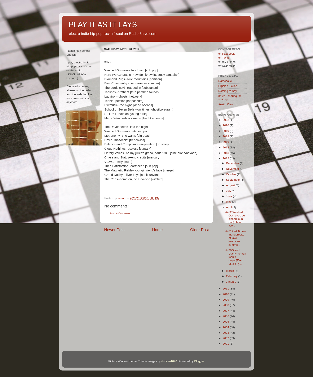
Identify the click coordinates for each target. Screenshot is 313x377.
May (229, 201)
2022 (226, 119)
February (232, 276)
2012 (226, 158)
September (233, 179)
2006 (226, 316)
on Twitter (224, 57)
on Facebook (226, 53)
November (233, 168)
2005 (226, 321)
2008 (226, 305)
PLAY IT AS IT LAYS (103, 24)
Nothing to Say (227, 91)
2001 (226, 343)
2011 (226, 288)
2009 (226, 299)
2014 (226, 147)
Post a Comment (120, 213)
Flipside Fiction (227, 85)
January (231, 281)
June (229, 196)
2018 (226, 136)
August (231, 185)
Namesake (225, 80)
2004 (226, 327)
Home (157, 230)
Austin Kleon (226, 104)
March (230, 270)
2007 (226, 310)
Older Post (199, 230)
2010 (226, 294)
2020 (226, 125)
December (233, 163)
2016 (226, 141)
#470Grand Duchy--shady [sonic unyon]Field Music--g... (235, 257)
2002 (226, 338)
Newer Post (114, 230)
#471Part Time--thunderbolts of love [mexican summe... (235, 238)
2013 (226, 152)
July (229, 190)
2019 (226, 131)
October (231, 174)
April (229, 207)
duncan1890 (169, 361)
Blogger (199, 361)
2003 (226, 332)
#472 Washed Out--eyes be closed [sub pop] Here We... (235, 219)
